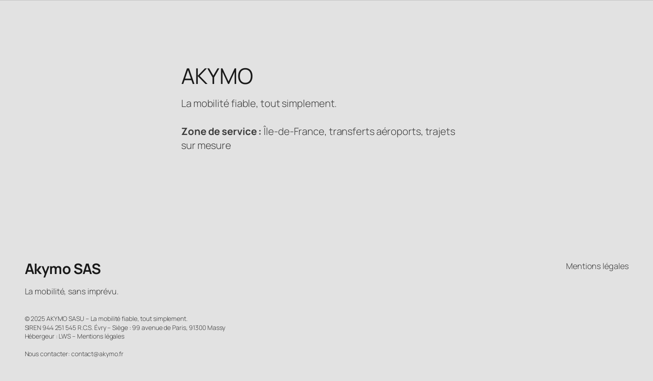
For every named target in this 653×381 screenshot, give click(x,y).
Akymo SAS (63, 269)
